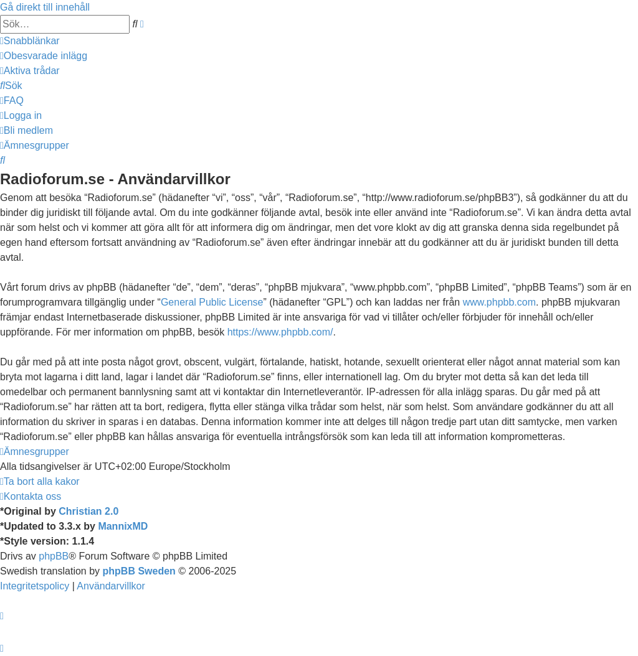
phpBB (54, 556)
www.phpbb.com (499, 302)
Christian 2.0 (88, 511)
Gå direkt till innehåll (45, 7)
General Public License (212, 302)
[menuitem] (43, 55)
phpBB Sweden (139, 571)
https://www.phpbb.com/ (280, 332)
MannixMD (123, 526)
